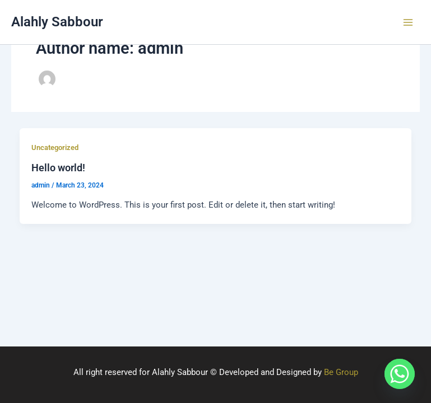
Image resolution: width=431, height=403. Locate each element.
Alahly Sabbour (57, 22)
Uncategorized (54, 147)
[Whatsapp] (399, 374)
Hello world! (58, 168)
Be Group (341, 372)
